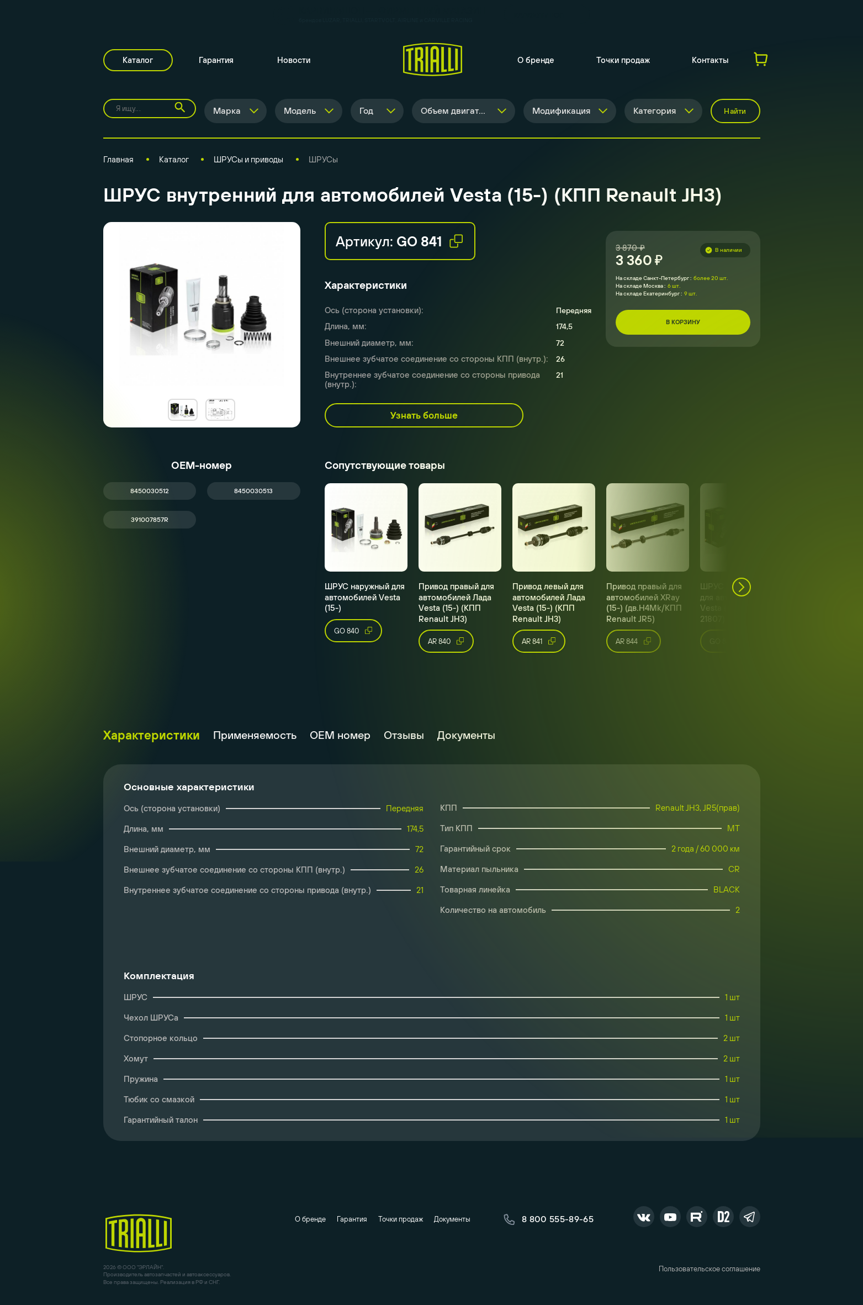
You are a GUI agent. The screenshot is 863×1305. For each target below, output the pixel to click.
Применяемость (255, 736)
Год (365, 112)
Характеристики (151, 736)
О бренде (535, 61)
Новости (295, 61)
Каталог (139, 61)
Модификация (561, 112)
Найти (735, 112)
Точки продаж (623, 61)
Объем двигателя (456, 112)
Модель (299, 112)
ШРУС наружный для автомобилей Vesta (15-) (365, 598)
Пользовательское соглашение (709, 1271)
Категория (654, 112)
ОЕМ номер (340, 736)
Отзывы (404, 736)
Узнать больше (424, 416)
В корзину (683, 323)
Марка (225, 112)
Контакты (710, 61)
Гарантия (217, 61)
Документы (466, 736)
